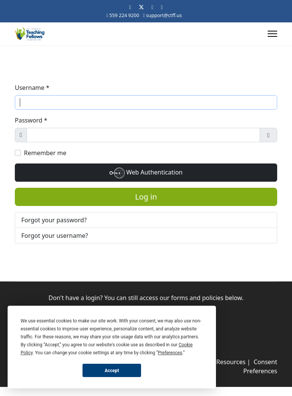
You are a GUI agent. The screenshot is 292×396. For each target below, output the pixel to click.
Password (31, 120)
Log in (146, 197)
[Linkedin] (152, 7)
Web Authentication (146, 173)
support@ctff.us (164, 15)
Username (32, 87)
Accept (112, 370)
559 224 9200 (125, 15)
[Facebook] (130, 7)
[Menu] (272, 33)
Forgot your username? (54, 235)
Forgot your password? (54, 220)
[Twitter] (141, 7)
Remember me (45, 153)
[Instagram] (162, 7)
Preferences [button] (170, 352)
